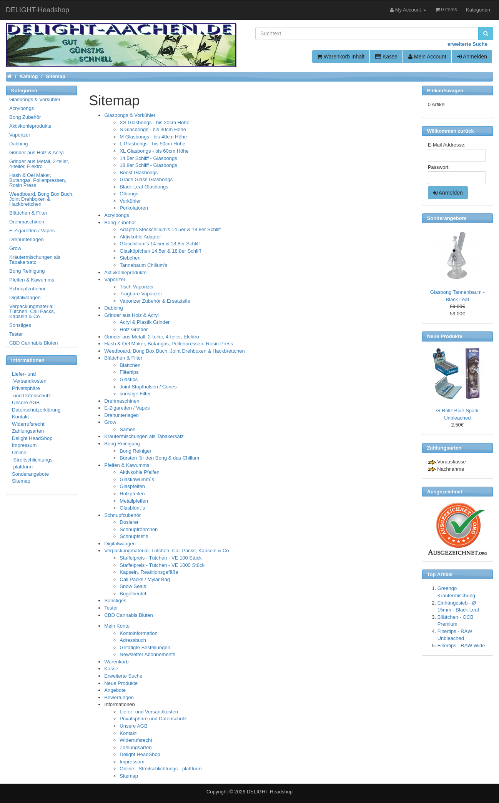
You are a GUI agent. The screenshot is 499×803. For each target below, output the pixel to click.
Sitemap (129, 776)
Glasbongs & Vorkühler (129, 115)
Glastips (129, 379)
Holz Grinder (134, 329)
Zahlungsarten (135, 747)
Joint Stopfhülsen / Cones (148, 387)
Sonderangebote (30, 474)
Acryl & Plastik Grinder (145, 322)
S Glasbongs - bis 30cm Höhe (153, 129)
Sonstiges (115, 600)
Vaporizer (114, 279)
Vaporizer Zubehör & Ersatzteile (155, 301)
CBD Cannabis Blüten (128, 615)
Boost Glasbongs (139, 172)
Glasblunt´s (132, 508)
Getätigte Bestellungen (145, 647)
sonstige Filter (135, 394)
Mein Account (427, 56)
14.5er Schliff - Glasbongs (148, 158)
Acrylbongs (116, 215)
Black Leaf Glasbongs (144, 187)
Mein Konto (117, 626)
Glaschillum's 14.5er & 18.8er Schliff (160, 244)
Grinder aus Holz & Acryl (131, 315)
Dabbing (113, 308)
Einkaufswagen (445, 90)
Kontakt (128, 733)
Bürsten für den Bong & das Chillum (159, 458)
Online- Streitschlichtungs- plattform (160, 768)
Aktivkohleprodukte (125, 272)
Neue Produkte (121, 683)
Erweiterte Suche (123, 676)
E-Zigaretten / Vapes (127, 408)
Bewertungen (119, 697)
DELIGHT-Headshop (270, 792)
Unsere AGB (133, 726)
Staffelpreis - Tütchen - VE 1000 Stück (162, 565)
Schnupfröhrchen (139, 529)
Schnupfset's (134, 536)
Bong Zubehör (120, 222)
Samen (127, 429)
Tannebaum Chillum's (143, 265)
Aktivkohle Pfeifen (139, 472)
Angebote (115, 690)
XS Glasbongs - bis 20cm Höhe (154, 122)
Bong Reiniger (135, 451)
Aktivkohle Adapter (140, 237)
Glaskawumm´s (137, 479)
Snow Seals (133, 586)
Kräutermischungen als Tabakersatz (143, 436)
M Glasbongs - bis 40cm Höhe (153, 137)
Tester (111, 608)
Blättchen (130, 365)
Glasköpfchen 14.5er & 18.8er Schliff (160, 251)
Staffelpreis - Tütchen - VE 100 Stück (160, 558)
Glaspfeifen (132, 486)
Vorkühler (130, 201)
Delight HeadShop (140, 754)
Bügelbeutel (133, 593)
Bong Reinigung (122, 443)
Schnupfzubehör (122, 515)
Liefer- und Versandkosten (149, 712)
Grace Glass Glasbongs (146, 179)
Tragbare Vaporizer (141, 294)
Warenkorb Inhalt (340, 56)
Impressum (132, 762)
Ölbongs (129, 194)
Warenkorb (116, 662)
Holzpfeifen (132, 493)
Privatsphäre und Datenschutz (153, 718)
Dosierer (129, 522)
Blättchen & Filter (123, 358)
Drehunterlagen (121, 415)
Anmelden (472, 56)
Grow (110, 422)
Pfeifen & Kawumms (126, 465)
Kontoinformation (138, 633)
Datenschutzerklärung (36, 410)
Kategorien (478, 10)
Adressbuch (133, 640)
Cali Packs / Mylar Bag (145, 579)
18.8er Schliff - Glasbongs (148, 165)
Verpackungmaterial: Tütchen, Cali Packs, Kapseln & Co (166, 550)
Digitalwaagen (120, 543)
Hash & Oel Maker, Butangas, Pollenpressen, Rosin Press (168, 344)
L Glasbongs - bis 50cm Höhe (152, 144)
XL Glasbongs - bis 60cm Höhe (154, 151)
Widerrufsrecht (136, 740)
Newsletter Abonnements (147, 654)
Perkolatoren (134, 208)
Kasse (386, 56)
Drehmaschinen (121, 401)
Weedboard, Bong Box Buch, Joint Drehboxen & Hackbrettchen (174, 351)
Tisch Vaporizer (137, 287)
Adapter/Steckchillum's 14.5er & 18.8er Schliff (170, 229)
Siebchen (130, 258)
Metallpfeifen (134, 501)
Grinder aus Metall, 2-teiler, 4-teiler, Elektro (151, 337)
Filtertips (129, 372)
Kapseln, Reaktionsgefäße (149, 572)
